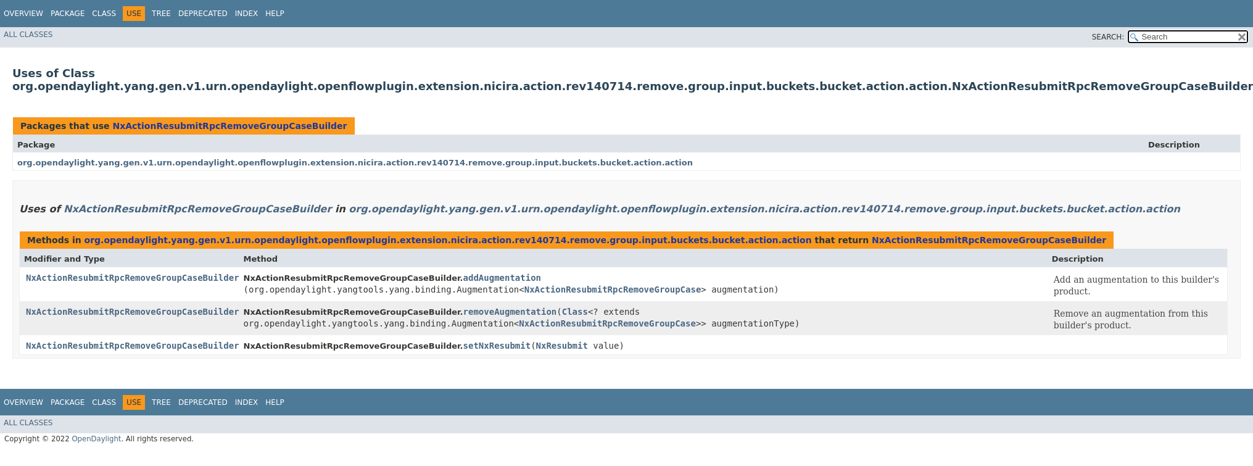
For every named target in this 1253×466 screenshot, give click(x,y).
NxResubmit (562, 346)
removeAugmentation (510, 312)
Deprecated (203, 13)
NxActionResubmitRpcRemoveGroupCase (612, 289)
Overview (23, 13)
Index (246, 13)
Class (104, 13)
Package (68, 13)
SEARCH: (1108, 37)
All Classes (28, 34)
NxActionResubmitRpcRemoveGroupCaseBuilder (229, 126)
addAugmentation (502, 278)
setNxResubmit (497, 346)
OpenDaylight (96, 439)
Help (274, 13)
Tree (161, 13)
